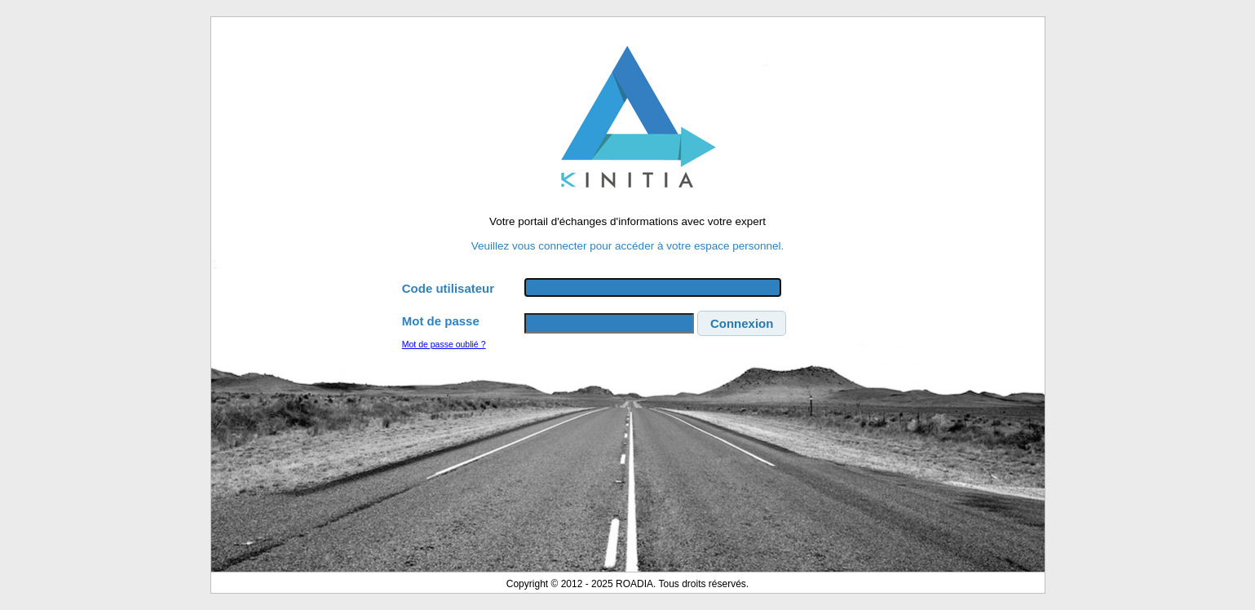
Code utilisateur (448, 288)
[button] (742, 323)
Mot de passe (440, 321)
